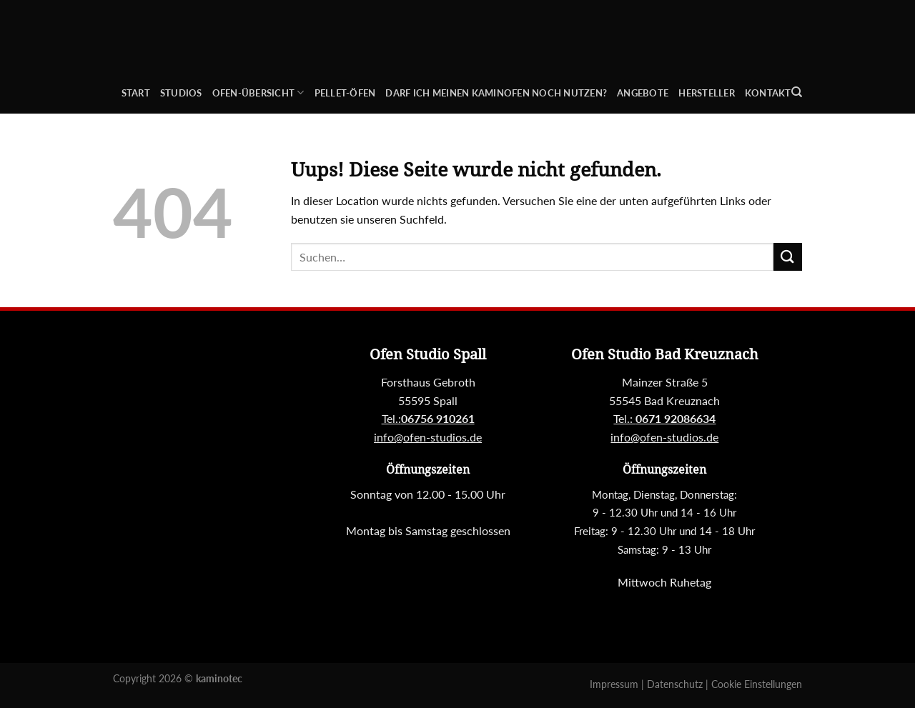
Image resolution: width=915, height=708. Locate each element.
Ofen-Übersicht (258, 92)
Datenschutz (676, 684)
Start (136, 93)
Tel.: (664, 418)
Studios (181, 93)
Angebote (642, 93)
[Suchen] (796, 92)
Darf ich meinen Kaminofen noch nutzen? (496, 93)
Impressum (615, 684)
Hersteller (706, 93)
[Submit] (787, 257)
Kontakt (768, 93)
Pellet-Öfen (345, 93)
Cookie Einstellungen (756, 684)
